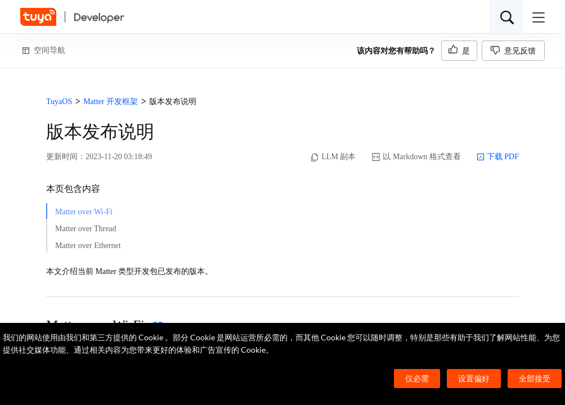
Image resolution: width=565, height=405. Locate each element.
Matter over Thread (85, 228)
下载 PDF (498, 157)
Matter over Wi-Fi (84, 212)
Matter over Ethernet (88, 245)
